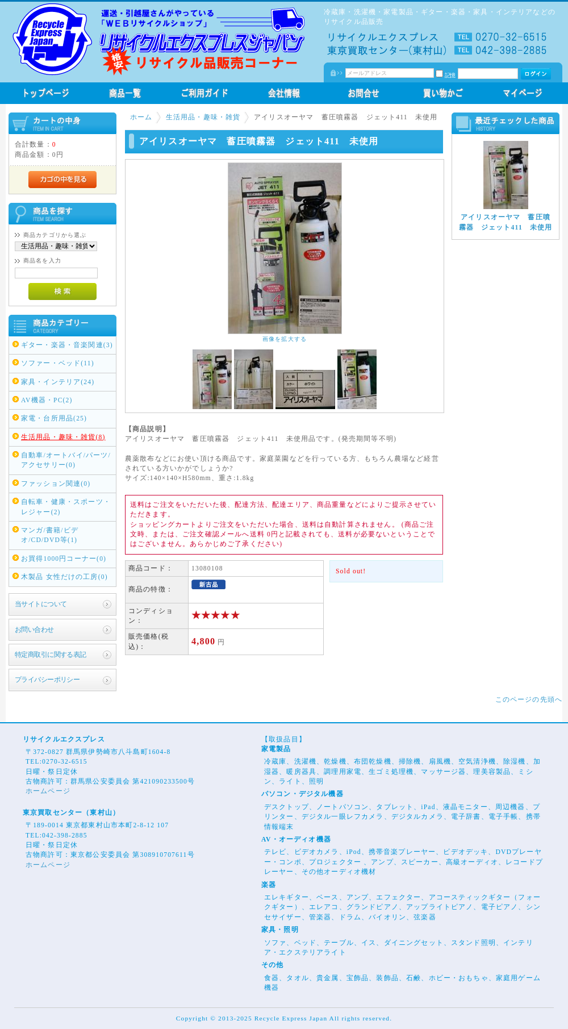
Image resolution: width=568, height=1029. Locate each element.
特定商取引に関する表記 (50, 655)
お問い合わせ (34, 630)
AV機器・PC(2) (47, 400)
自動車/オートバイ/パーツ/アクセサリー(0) (66, 460)
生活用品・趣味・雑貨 (203, 117)
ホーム (141, 117)
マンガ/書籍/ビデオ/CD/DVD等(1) (49, 535)
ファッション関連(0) (55, 484)
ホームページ (48, 791)
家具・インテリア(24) (57, 382)
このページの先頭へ (528, 699)
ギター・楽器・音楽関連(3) (67, 345)
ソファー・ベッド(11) (57, 363)
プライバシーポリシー (47, 680)
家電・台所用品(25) (54, 418)
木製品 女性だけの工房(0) (64, 577)
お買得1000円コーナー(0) (63, 559)
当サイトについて (40, 604)
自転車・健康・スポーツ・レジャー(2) (66, 506)
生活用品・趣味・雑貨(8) (63, 437)
